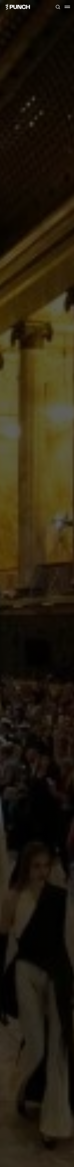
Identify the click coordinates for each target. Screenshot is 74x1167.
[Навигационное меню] (67, 7)
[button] (57, 6)
